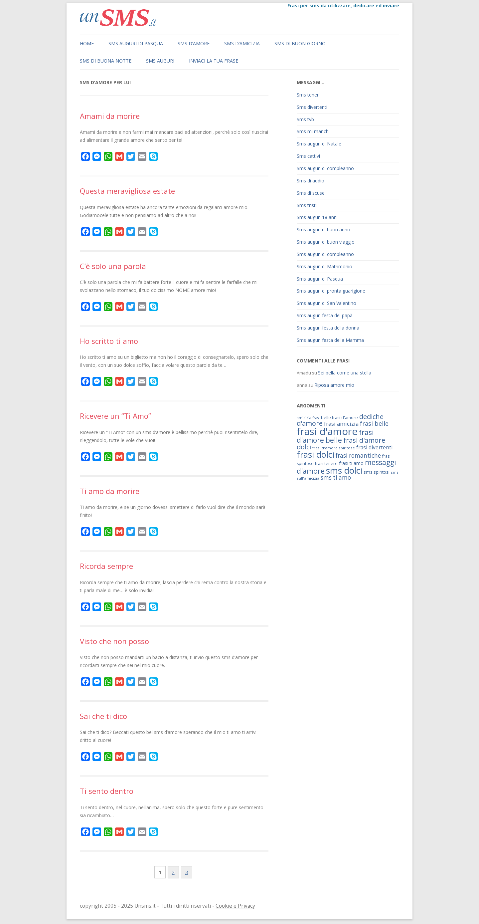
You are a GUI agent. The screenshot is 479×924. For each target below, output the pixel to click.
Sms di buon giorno (300, 43)
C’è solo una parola (113, 266)
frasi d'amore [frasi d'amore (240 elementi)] (327, 431)
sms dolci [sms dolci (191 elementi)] (344, 470)
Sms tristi (307, 205)
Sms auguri (160, 61)
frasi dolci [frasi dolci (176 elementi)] (315, 454)
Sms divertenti (312, 107)
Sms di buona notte (105, 61)
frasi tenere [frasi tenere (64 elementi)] (326, 463)
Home (87, 43)
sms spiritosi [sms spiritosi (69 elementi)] (377, 472)
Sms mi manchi (313, 131)
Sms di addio (310, 180)
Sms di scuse (311, 193)
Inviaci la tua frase (213, 61)
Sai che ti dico (103, 716)
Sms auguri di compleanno (325, 168)
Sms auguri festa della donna (328, 328)
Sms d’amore (194, 43)
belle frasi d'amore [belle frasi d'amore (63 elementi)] (339, 417)
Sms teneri (308, 95)
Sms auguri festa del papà (325, 315)
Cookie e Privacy (235, 905)
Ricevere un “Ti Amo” (115, 416)
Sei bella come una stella (344, 372)
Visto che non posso (114, 641)
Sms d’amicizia (242, 43)
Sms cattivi (308, 156)
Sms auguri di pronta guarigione (331, 291)
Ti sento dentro (106, 791)
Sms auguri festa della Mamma (330, 340)
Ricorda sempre (106, 566)
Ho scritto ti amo (109, 341)
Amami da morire (110, 116)
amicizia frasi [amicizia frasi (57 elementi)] (308, 417)
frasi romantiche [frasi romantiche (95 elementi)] (358, 455)
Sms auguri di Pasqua (135, 43)
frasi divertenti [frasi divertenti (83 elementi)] (374, 447)
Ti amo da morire (109, 491)
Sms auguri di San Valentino (326, 303)
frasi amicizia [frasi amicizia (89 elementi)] (341, 423)
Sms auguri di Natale (319, 143)
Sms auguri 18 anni (317, 217)
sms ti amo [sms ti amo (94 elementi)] (336, 477)
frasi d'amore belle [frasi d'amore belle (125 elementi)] (335, 436)
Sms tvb (305, 119)
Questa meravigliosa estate (127, 191)
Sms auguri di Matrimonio (324, 266)
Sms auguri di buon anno (323, 229)
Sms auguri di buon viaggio (326, 242)
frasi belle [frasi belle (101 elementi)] (374, 423)
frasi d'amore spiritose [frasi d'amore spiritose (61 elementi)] (333, 447)
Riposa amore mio (334, 385)
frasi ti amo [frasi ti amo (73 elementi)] (351, 463)
